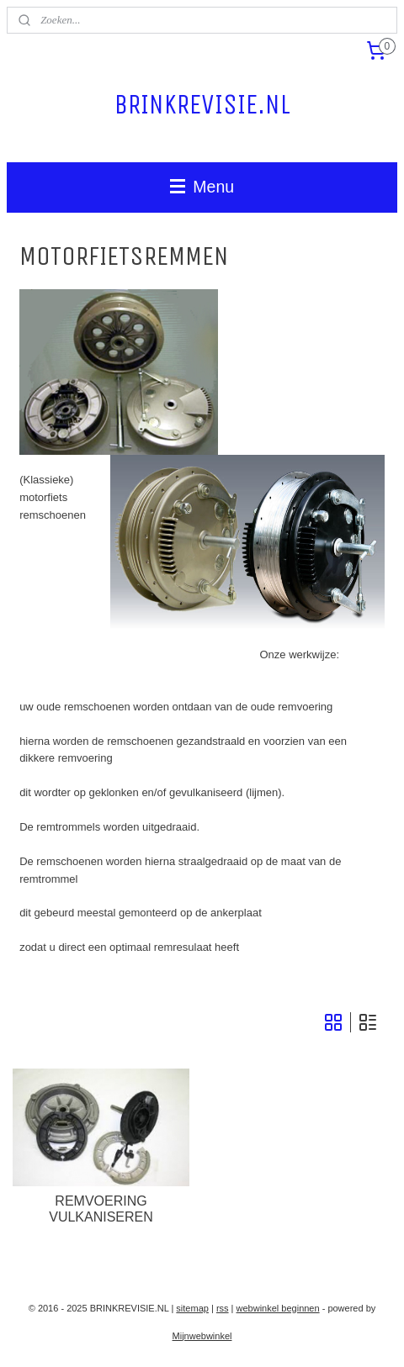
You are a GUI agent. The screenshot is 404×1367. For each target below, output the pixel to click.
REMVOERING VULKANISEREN (101, 1209)
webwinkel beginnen (278, 1308)
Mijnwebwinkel (202, 1336)
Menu (202, 186)
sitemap (192, 1308)
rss (222, 1308)
